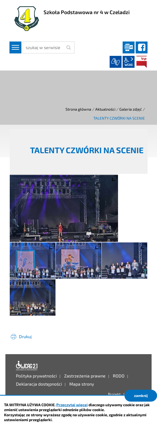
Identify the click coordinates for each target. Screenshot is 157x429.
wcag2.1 (129, 62)
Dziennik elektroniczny (129, 47)
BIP (142, 62)
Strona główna (78, 109)
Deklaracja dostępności (26, 366)
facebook (142, 47)
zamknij (141, 395)
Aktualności (105, 109)
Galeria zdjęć (130, 109)
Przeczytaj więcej (72, 404)
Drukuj (25, 336)
